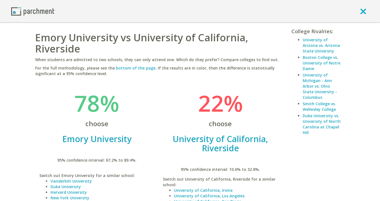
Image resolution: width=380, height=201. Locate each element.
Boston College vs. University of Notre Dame (321, 63)
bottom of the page (136, 68)
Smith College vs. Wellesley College (319, 106)
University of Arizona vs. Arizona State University (321, 45)
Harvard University (69, 192)
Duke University (66, 186)
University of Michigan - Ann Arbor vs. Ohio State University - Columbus (320, 86)
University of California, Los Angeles (209, 195)
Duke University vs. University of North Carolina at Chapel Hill (322, 124)
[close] (363, 11)
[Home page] (33, 11)
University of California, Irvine (203, 190)
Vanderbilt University (71, 181)
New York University (70, 197)
